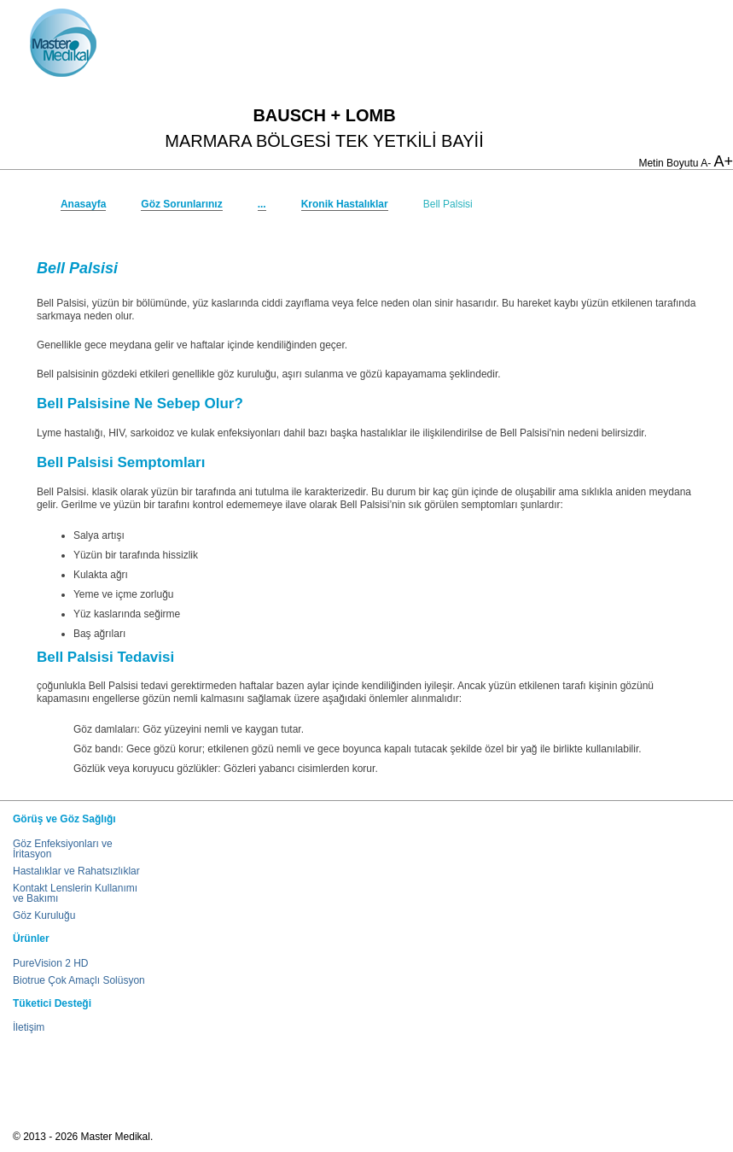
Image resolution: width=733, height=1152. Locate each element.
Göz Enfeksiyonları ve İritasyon (63, 849)
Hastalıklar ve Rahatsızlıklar (76, 871)
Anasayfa (83, 204)
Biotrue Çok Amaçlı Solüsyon (79, 980)
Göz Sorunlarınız (181, 204)
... (262, 204)
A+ (723, 161)
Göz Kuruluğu (44, 915)
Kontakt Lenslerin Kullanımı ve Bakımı (75, 893)
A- (706, 163)
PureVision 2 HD (51, 963)
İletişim (28, 1027)
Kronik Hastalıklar (344, 204)
